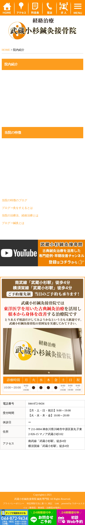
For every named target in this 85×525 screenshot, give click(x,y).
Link (57, 503)
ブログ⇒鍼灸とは (13, 222)
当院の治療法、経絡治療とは (20, 215)
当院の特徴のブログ (14, 200)
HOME (6, 49)
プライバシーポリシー (13, 503)
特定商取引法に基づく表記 (39, 503)
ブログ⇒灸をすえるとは (17, 207)
